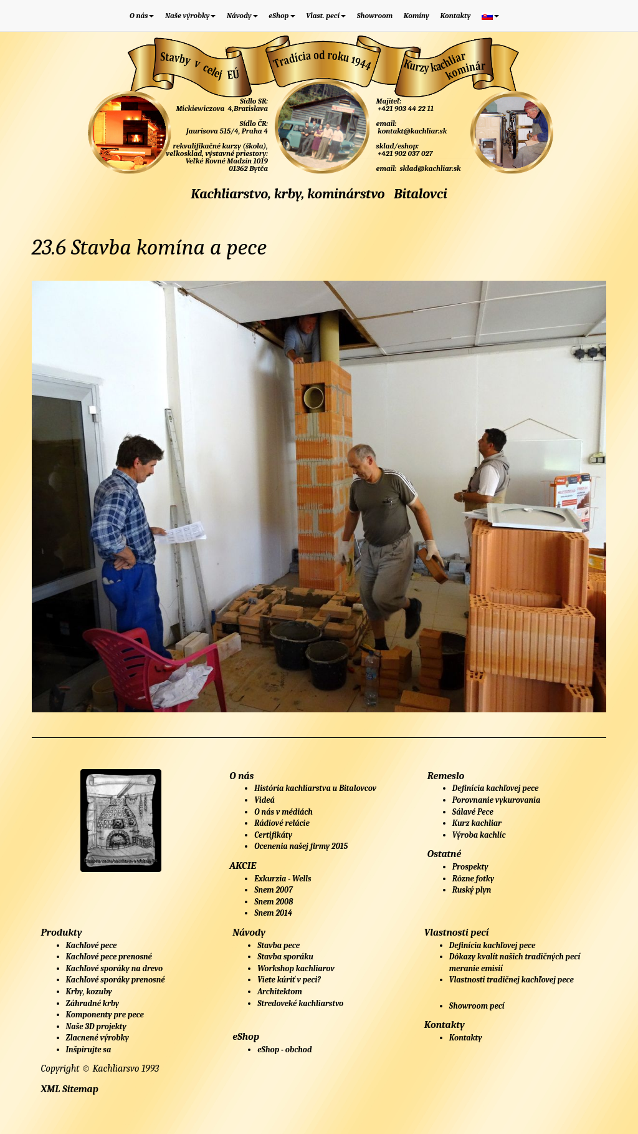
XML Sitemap (69, 1089)
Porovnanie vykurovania (496, 800)
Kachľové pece (91, 945)
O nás (142, 15)
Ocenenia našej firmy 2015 (301, 846)
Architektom (279, 991)
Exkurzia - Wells (282, 878)
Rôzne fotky (473, 878)
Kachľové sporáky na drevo (114, 968)
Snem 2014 (273, 913)
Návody (242, 15)
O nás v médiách (283, 812)
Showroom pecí (477, 1005)
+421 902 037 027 (404, 153)
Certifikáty (273, 835)
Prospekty (470, 866)
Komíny (416, 15)
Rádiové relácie (282, 823)
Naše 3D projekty (96, 1026)
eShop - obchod (284, 1049)
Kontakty (455, 15)
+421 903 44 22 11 (405, 108)
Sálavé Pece (472, 812)
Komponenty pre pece (105, 1014)
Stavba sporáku (285, 956)
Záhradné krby (93, 1003)
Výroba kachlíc (479, 835)
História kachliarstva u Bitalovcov (315, 788)
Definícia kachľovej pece (495, 788)
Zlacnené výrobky (97, 1037)
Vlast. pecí (326, 15)
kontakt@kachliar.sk (411, 131)
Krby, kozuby (89, 991)
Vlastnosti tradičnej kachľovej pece (511, 979)
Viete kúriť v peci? (289, 979)
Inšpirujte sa (89, 1049)
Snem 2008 (273, 901)
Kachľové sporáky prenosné (115, 979)
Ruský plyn (472, 889)
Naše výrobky (190, 15)
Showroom (375, 15)
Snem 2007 (273, 889)
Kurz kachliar (477, 823)
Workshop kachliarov (296, 968)
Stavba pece (278, 945)
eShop (282, 15)
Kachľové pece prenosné (109, 956)
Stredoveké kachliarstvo (300, 1003)
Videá (264, 800)
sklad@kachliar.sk (429, 168)
